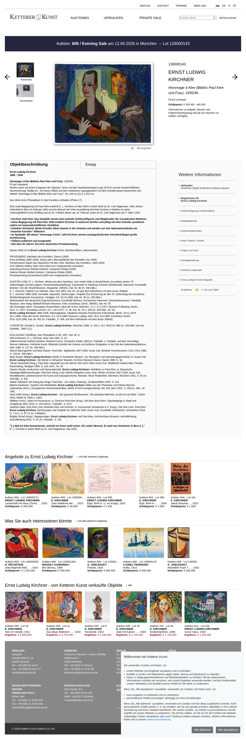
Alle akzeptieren (228, 729)
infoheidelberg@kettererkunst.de (29, 707)
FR (234, 5)
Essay (91, 164)
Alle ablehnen (202, 729)
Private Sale (150, 18)
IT (229, 5)
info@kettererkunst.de (24, 672)
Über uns (200, 5)
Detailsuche (227, 18)
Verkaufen (113, 18)
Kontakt (163, 5)
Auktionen (80, 18)
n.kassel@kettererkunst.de (78, 700)
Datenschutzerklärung (159, 719)
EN (223, 5)
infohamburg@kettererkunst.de (81, 672)
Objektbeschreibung (29, 164)
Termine (181, 5)
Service (145, 5)
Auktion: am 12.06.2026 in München (107, 43)
